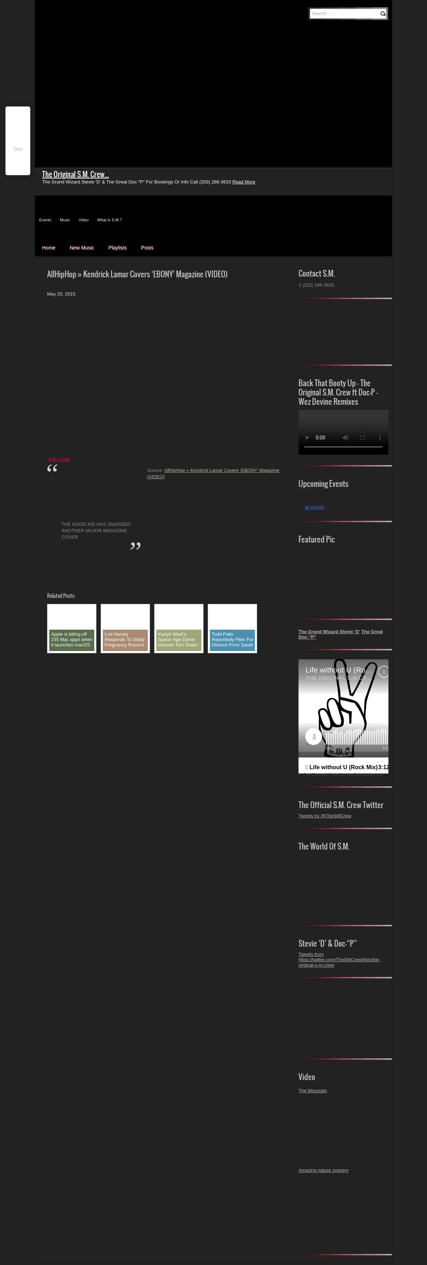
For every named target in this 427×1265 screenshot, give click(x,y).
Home (48, 248)
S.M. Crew (59, 459)
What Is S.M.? (109, 220)
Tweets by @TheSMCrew (324, 815)
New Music (82, 248)
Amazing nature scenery (323, 1170)
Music (65, 220)
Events (45, 220)
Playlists (118, 248)
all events (315, 507)
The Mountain (312, 1090)
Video (84, 220)
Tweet (18, 149)
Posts (147, 248)
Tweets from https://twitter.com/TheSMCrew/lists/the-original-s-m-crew (339, 960)
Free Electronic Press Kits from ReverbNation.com (343, 775)
